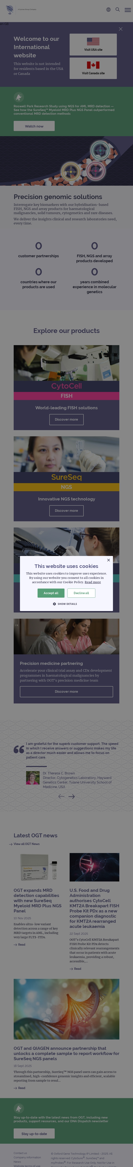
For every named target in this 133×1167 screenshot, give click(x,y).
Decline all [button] (81, 593)
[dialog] (66, 583)
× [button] (108, 560)
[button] (66, 604)
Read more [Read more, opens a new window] (93, 582)
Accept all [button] (51, 593)
